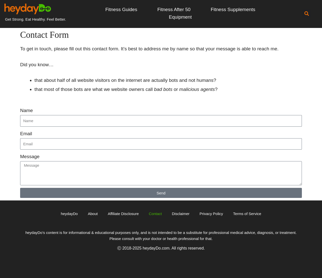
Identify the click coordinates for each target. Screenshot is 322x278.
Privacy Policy (211, 214)
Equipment (180, 17)
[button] (306, 14)
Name (26, 110)
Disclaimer (180, 214)
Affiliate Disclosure (123, 214)
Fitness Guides (121, 9)
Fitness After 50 (173, 9)
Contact (155, 214)
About (93, 214)
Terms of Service (247, 214)
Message (29, 156)
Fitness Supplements (233, 9)
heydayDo (69, 214)
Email (26, 133)
